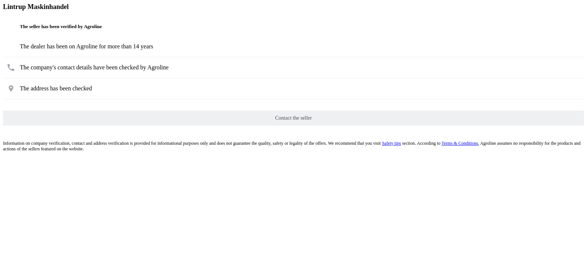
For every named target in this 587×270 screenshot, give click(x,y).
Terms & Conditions (459, 143)
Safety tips (391, 143)
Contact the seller (293, 118)
